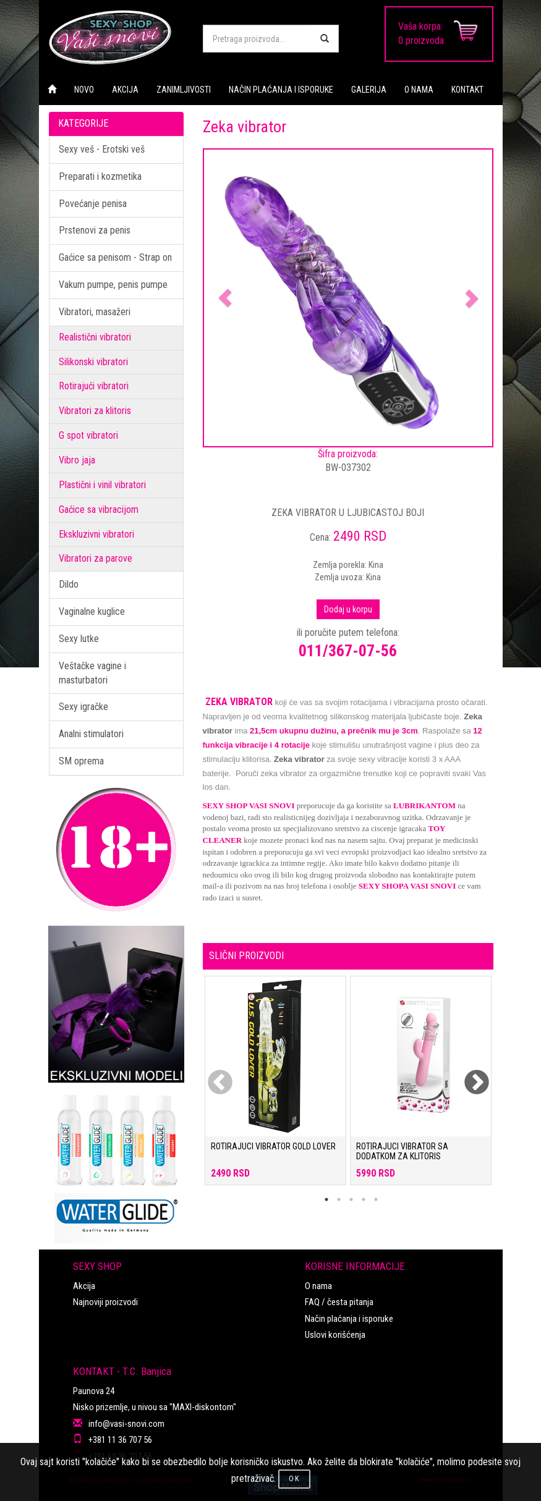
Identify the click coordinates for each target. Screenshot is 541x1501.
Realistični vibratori (95, 337)
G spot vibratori (88, 435)
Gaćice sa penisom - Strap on (115, 257)
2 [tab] (339, 1199)
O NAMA (418, 90)
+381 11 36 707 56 (120, 1439)
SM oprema (81, 761)
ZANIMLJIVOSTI (183, 90)
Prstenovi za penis (94, 230)
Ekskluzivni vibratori (96, 534)
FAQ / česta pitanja (339, 1302)
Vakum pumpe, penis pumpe (113, 284)
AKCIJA (125, 90)
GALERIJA (368, 90)
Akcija (84, 1286)
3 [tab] (351, 1199)
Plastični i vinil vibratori (102, 485)
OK (294, 1478)
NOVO (84, 90)
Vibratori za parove (95, 558)
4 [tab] (363, 1199)
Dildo (69, 584)
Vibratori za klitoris (95, 410)
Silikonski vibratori (93, 362)
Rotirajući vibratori (94, 386)
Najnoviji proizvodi (105, 1302)
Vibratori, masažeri (94, 312)
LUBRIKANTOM (424, 805)
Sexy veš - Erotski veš (102, 149)
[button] (225, 298)
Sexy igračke (83, 706)
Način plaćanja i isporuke (349, 1318)
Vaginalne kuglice (92, 611)
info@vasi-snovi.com (126, 1423)
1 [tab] (326, 1199)
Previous (212, 1075)
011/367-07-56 (348, 650)
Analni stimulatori (91, 734)
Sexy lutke (79, 639)
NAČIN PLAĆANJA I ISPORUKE (281, 90)
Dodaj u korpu (348, 609)
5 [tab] (376, 1199)
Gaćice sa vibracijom (98, 509)
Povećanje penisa (93, 203)
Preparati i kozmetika (100, 176)
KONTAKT (467, 90)
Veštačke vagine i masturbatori (92, 673)
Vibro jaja (77, 460)
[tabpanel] (275, 1087)
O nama (318, 1286)
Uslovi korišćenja (335, 1334)
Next (468, 1075)
